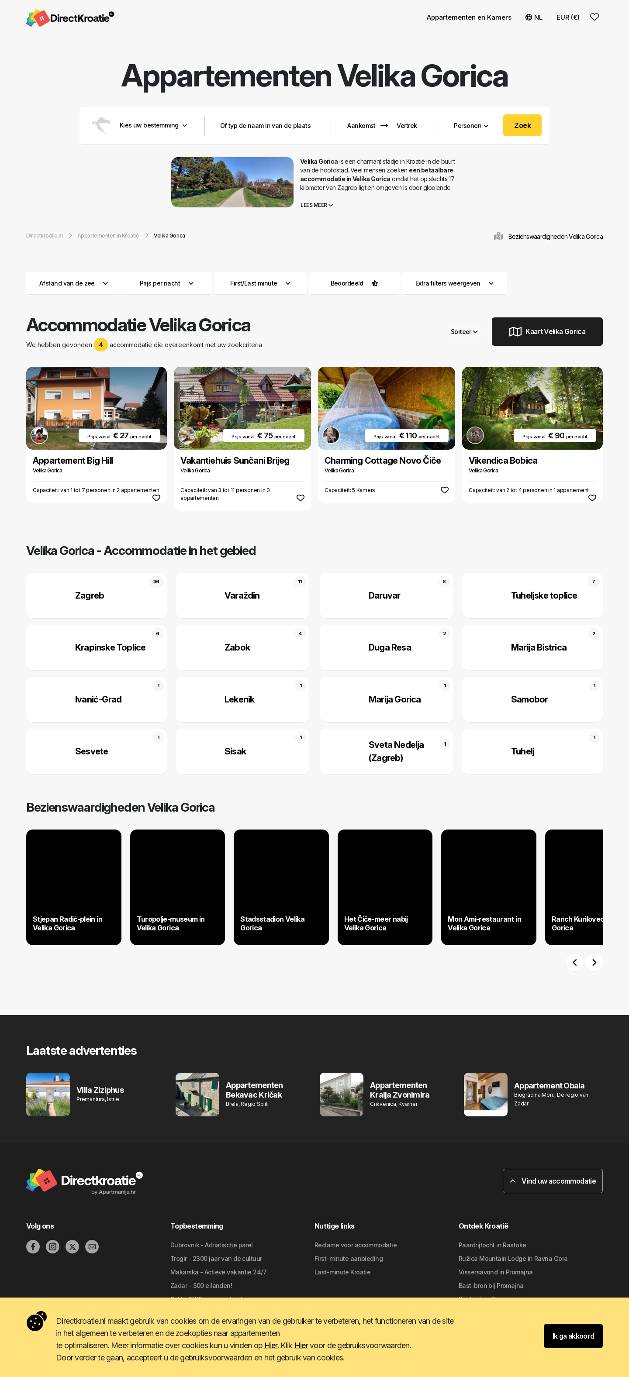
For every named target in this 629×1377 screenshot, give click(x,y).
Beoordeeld (347, 283)
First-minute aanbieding (348, 1258)
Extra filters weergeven (454, 283)
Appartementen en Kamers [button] (469, 17)
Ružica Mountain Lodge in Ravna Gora (513, 1258)
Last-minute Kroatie (342, 1272)
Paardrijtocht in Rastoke (492, 1245)
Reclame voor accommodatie (355, 1245)
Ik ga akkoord (573, 1336)
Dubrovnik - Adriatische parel (211, 1245)
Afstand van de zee (73, 283)
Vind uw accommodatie (553, 1181)
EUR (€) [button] (568, 17)
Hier (270, 1345)
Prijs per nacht (167, 283)
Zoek (522, 125)
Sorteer (464, 331)
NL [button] (534, 17)
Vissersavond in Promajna (496, 1272)
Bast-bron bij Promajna (491, 1285)
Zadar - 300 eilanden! (201, 1285)
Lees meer (317, 205)
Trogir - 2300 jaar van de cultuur (216, 1258)
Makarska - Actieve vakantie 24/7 (218, 1272)
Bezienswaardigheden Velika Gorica (555, 236)
